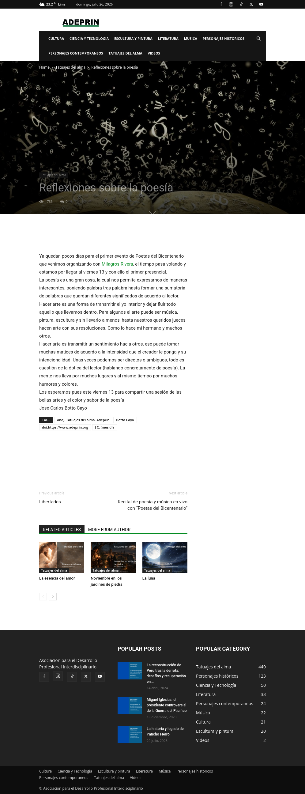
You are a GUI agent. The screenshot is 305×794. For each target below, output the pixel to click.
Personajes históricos (223, 38)
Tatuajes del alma (125, 53)
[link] (117, 264)
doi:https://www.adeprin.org (65, 427)
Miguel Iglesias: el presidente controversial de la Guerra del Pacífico (166, 705)
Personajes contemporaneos (75, 53)
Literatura (168, 38)
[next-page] (53, 596)
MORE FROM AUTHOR (109, 529)
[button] (258, 39)
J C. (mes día (105, 427)
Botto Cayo (125, 420)
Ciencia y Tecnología (89, 38)
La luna (148, 578)
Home (44, 67)
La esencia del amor (57, 578)
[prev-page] (43, 596)
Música (190, 38)
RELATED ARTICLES (62, 529)
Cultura (56, 38)
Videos (154, 53)
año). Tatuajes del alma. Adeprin (83, 420)
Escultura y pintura (133, 38)
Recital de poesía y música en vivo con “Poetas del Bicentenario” (152, 505)
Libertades (50, 502)
